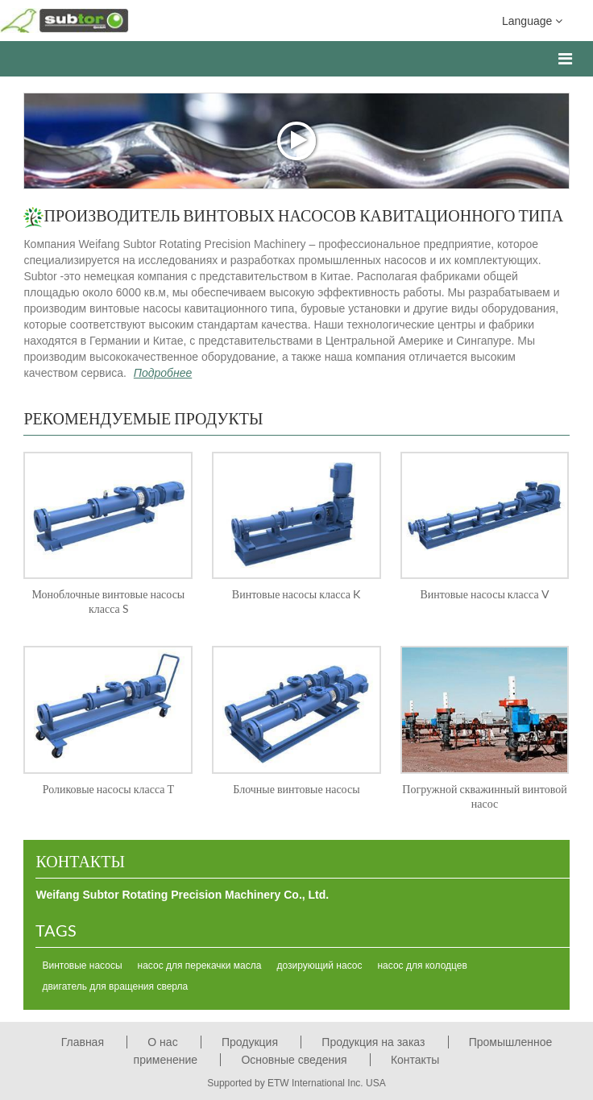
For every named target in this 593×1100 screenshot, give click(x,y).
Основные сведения (293, 1059)
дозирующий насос (319, 965)
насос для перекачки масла (200, 965)
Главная (82, 1042)
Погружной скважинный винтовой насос (484, 796)
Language (532, 20)
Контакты (79, 860)
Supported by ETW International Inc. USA (296, 1083)
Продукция (250, 1042)
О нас (162, 1042)
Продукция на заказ (373, 1042)
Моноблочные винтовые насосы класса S (108, 601)
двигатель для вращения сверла (115, 986)
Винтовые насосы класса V (484, 594)
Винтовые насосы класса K (296, 594)
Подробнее (163, 372)
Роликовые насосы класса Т (108, 789)
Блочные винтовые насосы (296, 789)
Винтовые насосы (82, 965)
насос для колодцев (422, 965)
